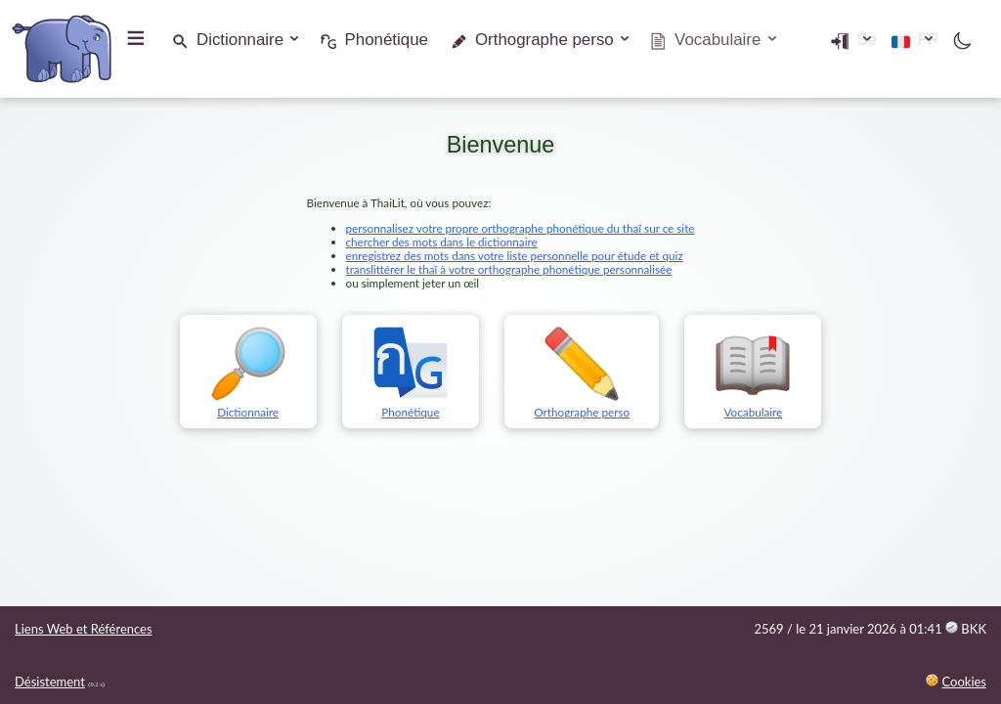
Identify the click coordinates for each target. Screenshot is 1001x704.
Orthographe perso (544, 39)
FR (906, 39)
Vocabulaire (753, 404)
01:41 (947, 629)
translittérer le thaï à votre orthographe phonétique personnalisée (509, 269)
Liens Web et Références (83, 629)
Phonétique (386, 39)
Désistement (50, 681)
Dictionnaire (239, 39)
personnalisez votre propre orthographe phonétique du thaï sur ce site (520, 228)
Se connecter (786, 39)
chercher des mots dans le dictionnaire (442, 241)
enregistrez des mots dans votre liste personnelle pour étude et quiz (514, 255)
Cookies (963, 681)
